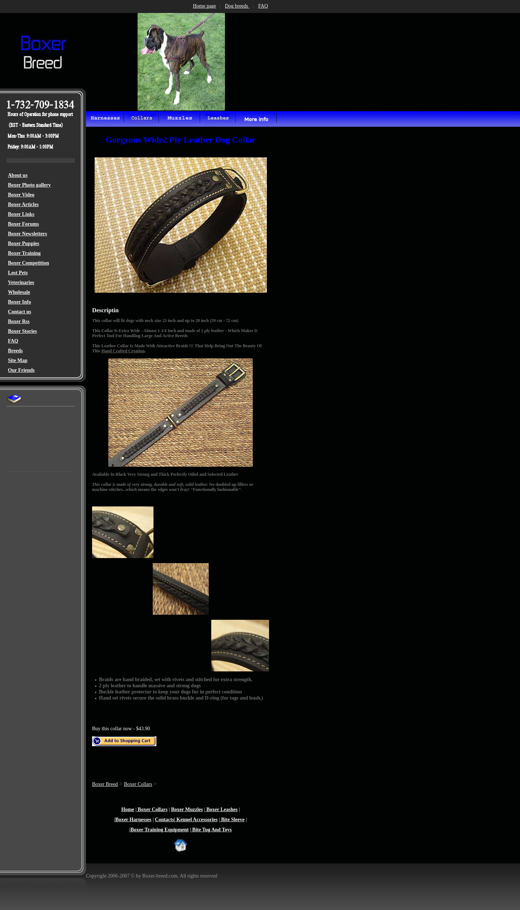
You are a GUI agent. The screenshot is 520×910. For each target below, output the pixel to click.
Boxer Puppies (23, 243)
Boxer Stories (22, 331)
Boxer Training (24, 253)
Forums (30, 224)
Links (28, 214)
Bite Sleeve (232, 819)
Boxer (15, 214)
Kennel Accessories (196, 819)
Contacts (164, 819)
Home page (204, 6)
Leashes (228, 809)
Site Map (17, 360)
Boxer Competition (28, 263)
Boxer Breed (105, 784)
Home (127, 809)
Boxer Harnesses (134, 819)
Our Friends (21, 370)
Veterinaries (21, 282)
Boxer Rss (19, 321)
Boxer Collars (138, 784)
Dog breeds (237, 6)
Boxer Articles (23, 204)
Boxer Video (21, 194)
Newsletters (34, 233)
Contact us (19, 311)
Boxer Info (19, 302)
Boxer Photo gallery (29, 185)
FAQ (13, 341)
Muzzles (193, 809)
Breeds (15, 350)
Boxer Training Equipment (159, 829)
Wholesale (19, 292)
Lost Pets (18, 272)
